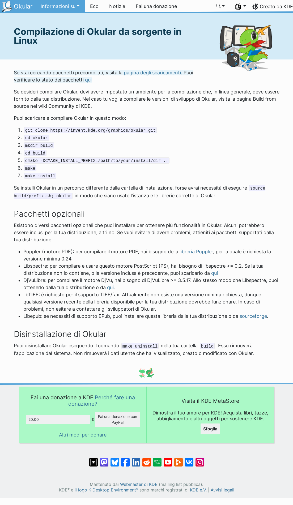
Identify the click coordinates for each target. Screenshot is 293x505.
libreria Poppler (196, 251)
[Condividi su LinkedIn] (136, 459)
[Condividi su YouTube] (168, 459)
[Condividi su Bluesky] (115, 459)
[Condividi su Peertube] (178, 459)
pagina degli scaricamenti (152, 72)
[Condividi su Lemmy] (157, 459)
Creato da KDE (276, 6)
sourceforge (253, 316)
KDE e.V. (198, 490)
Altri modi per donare (83, 435)
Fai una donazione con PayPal (117, 419)
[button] (60, 6)
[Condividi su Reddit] (146, 459)
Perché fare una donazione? (101, 400)
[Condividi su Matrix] (93, 459)
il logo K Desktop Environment (106, 490)
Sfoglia (210, 428)
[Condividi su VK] (189, 459)
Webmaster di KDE (139, 484)
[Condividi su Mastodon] (104, 459)
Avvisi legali (222, 490)
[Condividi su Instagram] (200, 459)
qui (88, 80)
